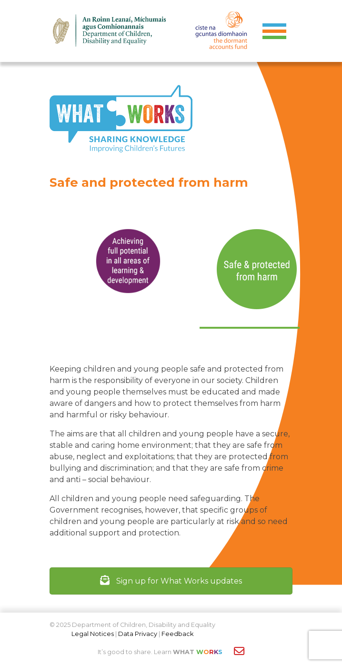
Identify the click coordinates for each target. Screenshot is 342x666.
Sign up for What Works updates (171, 580)
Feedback (177, 633)
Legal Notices (92, 633)
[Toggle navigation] (274, 31)
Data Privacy (137, 633)
